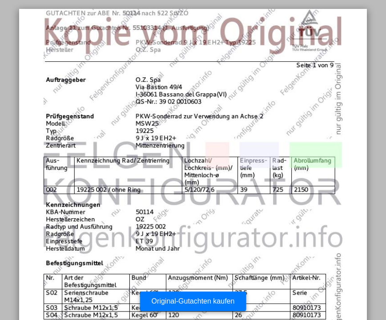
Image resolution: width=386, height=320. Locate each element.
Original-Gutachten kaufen (193, 301)
